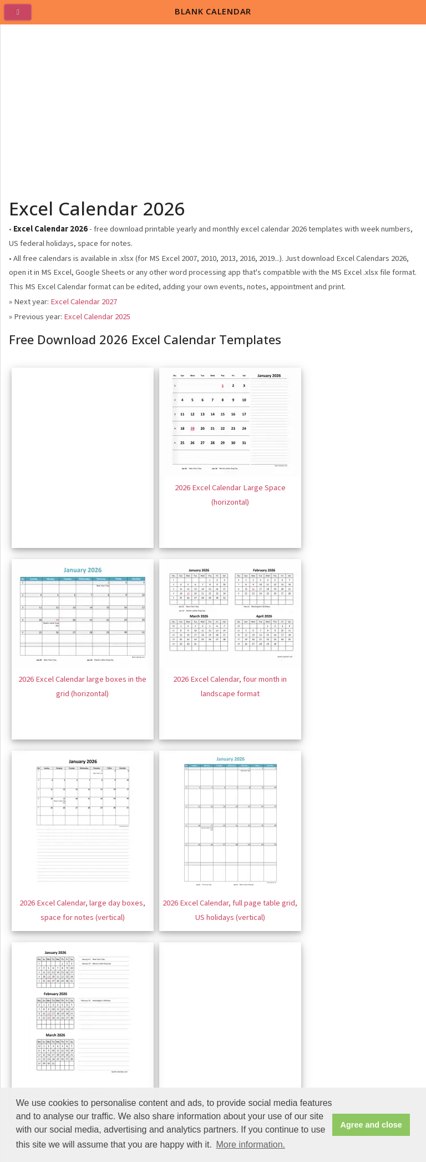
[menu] (22, 16)
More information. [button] (250, 1144)
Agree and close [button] (371, 1124)
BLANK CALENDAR (213, 11)
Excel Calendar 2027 (83, 302)
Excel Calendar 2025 (97, 317)
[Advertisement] (213, 107)
